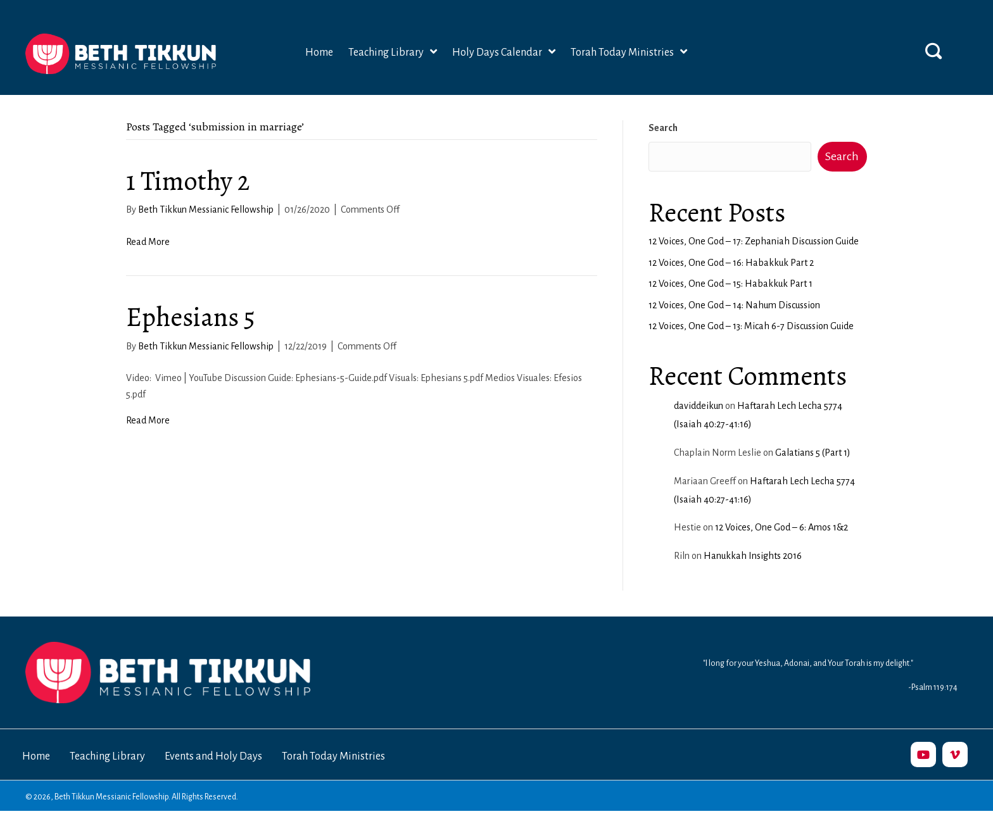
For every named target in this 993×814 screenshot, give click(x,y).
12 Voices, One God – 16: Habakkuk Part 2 (731, 263)
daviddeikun (698, 406)
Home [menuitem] (36, 756)
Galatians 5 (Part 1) (813, 453)
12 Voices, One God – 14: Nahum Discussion (734, 305)
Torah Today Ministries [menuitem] (333, 756)
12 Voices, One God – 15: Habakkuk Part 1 (730, 284)
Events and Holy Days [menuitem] (213, 756)
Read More (148, 242)
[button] (933, 50)
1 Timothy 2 (188, 181)
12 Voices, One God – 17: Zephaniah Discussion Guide (753, 241)
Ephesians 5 (190, 317)
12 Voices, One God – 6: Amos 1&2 (781, 527)
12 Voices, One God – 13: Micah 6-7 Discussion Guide (751, 326)
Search (663, 128)
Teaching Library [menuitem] (107, 756)
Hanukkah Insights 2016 (753, 556)
